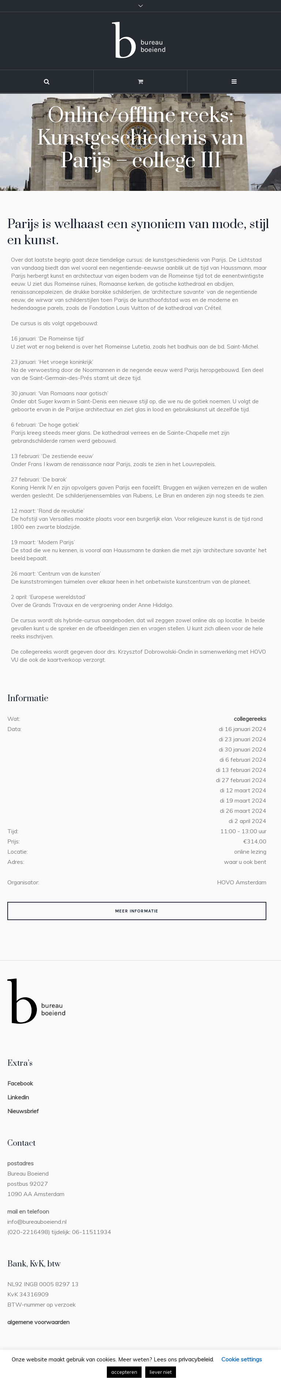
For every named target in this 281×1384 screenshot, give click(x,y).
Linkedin (18, 1097)
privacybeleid (196, 1359)
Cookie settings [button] (241, 1359)
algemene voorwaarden (38, 1322)
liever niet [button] (161, 1372)
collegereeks (250, 718)
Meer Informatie (137, 911)
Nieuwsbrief (23, 1111)
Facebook (20, 1083)
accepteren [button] (124, 1372)
